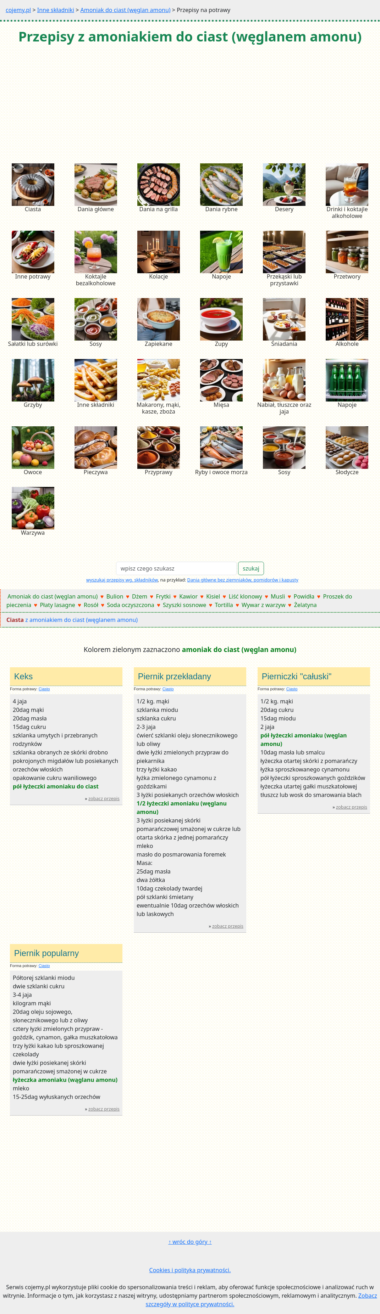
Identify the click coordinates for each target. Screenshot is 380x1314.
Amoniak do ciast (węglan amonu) (125, 10)
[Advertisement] (190, 104)
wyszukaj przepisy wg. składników (122, 580)
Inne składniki (55, 10)
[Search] (176, 568)
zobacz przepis (104, 798)
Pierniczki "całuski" (297, 676)
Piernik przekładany (174, 676)
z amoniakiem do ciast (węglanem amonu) (72, 620)
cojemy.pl (18, 10)
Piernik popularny (46, 953)
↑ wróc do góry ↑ (190, 1242)
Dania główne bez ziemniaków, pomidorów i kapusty (242, 580)
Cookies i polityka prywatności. (190, 1270)
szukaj (251, 568)
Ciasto (44, 689)
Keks (23, 676)
